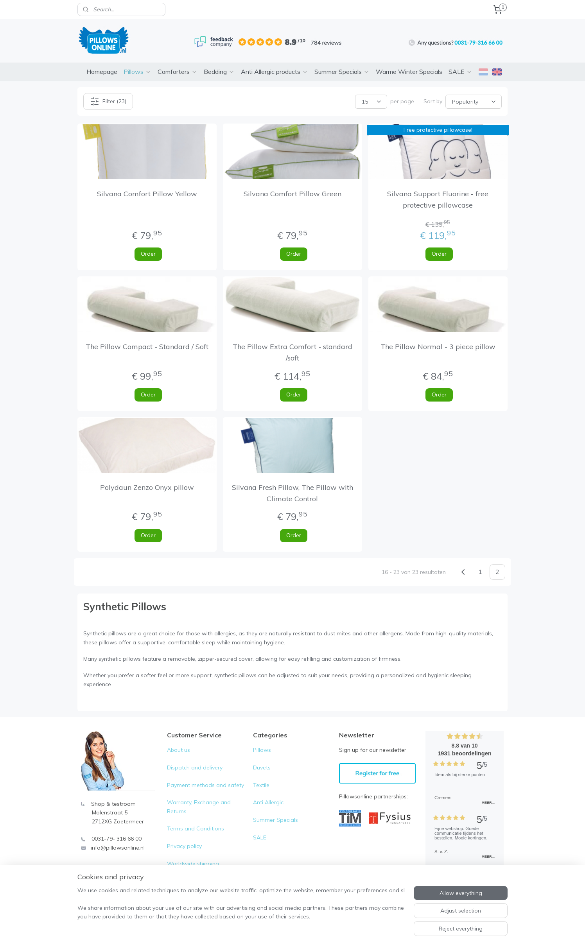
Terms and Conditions (195, 828)
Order (148, 253)
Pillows (137, 71)
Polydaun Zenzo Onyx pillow (147, 487)
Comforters (177, 71)
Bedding (219, 71)
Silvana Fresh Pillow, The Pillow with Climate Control (292, 493)
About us (178, 749)
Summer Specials (342, 71)
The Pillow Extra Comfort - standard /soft (292, 352)
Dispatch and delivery (195, 767)
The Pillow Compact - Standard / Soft (147, 346)
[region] (240, 905)
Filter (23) (108, 101)
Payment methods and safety (205, 785)
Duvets (262, 767)
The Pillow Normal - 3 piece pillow (437, 346)
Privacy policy (184, 846)
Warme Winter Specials (409, 71)
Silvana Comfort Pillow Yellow (147, 193)
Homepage (101, 71)
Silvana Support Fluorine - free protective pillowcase (438, 199)
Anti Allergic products (274, 71)
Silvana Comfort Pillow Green (292, 193)
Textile (261, 785)
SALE (460, 71)
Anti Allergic (268, 802)
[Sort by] (473, 101)
